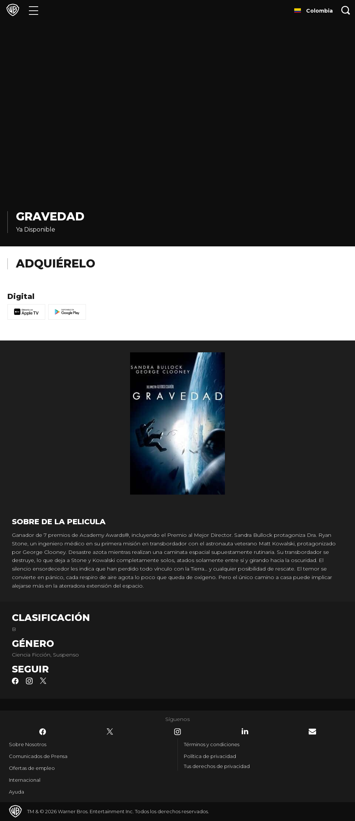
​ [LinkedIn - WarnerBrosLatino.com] (244, 731)
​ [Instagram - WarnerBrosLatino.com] (177, 731)
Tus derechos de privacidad (217, 766)
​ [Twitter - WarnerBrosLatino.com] (110, 731)
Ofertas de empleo (32, 768)
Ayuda (16, 792)
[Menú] (33, 10)
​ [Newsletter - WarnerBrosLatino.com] (312, 731)
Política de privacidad (210, 756)
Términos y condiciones (211, 744)
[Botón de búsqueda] (345, 10)
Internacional (24, 780)
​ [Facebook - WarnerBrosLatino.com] (42, 731)
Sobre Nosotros (27, 744)
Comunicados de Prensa (38, 756)
